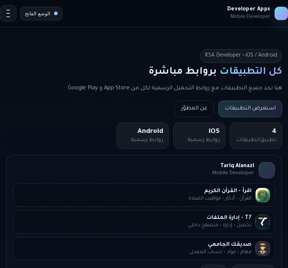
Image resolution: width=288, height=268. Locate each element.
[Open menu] (8, 13)
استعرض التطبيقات (250, 109)
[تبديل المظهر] (41, 13)
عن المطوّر (194, 109)
